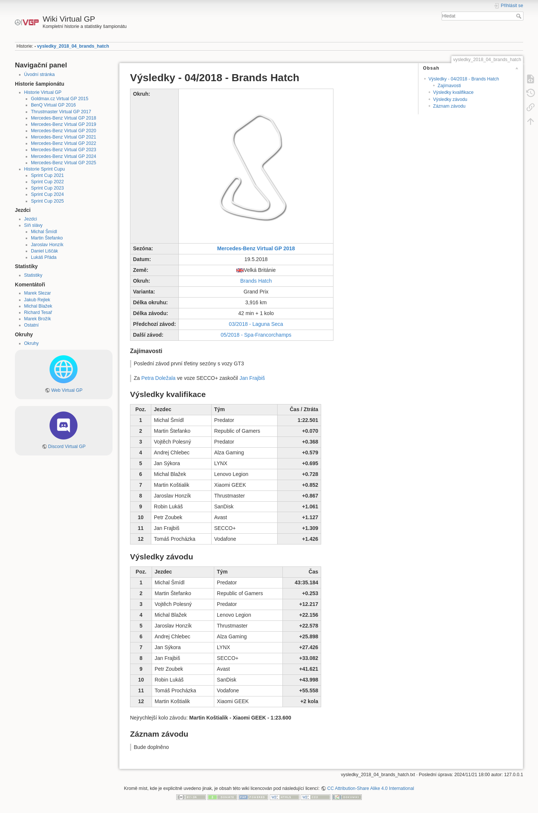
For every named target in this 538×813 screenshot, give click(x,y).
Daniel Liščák (44, 251)
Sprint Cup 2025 (47, 201)
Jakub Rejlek (37, 299)
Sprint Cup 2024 (47, 194)
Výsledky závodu (450, 99)
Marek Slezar (37, 293)
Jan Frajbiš (252, 378)
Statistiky (33, 275)
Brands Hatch (256, 281)
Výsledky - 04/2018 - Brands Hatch (463, 79)
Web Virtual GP (66, 390)
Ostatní (31, 325)
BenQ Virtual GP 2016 (53, 105)
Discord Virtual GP (67, 446)
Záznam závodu (449, 106)
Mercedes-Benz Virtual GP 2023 (63, 149)
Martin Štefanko (47, 238)
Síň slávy (33, 225)
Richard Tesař (38, 312)
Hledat (519, 16)
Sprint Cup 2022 (47, 181)
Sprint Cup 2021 (47, 175)
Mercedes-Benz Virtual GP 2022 (63, 143)
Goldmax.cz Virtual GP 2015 (59, 98)
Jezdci (30, 219)
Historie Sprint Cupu (44, 169)
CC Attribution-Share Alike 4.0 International (370, 788)
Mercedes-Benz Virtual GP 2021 (63, 137)
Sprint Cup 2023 (47, 188)
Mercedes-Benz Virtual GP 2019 (63, 124)
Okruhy (31, 343)
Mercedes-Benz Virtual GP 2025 (63, 162)
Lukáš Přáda (44, 257)
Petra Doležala (158, 378)
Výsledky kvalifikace (453, 92)
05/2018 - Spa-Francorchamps (256, 335)
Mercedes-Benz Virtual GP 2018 (63, 118)
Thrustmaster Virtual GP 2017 (61, 111)
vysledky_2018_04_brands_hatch (73, 46)
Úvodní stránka (39, 74)
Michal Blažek (38, 306)
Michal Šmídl (44, 231)
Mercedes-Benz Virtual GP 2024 (63, 156)
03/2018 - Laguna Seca (256, 324)
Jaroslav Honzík (47, 244)
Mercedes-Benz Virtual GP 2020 (63, 130)
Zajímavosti (449, 85)
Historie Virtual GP (43, 92)
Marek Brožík (37, 318)
